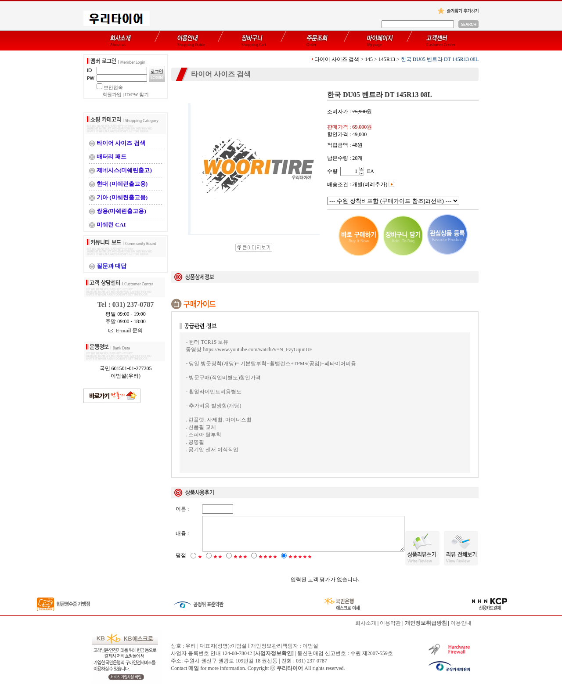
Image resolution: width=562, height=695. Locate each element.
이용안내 (461, 630)
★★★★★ (300, 564)
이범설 (310, 653)
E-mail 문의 (125, 331)
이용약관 (390, 630)
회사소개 (365, 630)
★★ (218, 564)
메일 (193, 676)
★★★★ (267, 564)
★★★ (240, 564)
